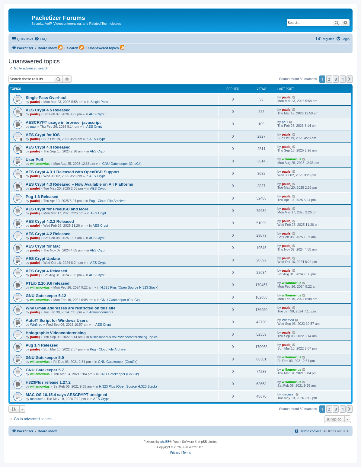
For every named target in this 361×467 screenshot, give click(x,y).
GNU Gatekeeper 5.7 (45, 370)
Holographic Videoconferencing (56, 333)
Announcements (101, 312)
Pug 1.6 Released (42, 196)
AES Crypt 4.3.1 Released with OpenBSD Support (72, 172)
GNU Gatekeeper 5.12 (46, 295)
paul (33, 126)
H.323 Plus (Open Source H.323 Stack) (129, 287)
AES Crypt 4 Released (46, 271)
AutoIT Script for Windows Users (57, 320)
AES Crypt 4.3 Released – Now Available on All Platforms (79, 184)
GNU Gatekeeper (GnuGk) (122, 163)
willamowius (40, 163)
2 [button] (329, 79)
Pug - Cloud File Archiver (107, 201)
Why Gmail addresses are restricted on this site (71, 308)
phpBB (164, 441)
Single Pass (99, 102)
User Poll (34, 159)
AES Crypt (96, 114)
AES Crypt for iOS (43, 135)
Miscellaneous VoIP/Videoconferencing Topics (124, 337)
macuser (36, 399)
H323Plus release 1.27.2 (48, 382)
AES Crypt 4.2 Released (48, 234)
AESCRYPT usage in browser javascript (63, 122)
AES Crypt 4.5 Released (48, 110)
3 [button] (336, 79)
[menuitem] (40, 39)
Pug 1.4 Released (42, 345)
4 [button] (343, 79)
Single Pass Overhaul (46, 97)
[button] (350, 79)
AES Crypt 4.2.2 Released (50, 221)
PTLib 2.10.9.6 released (47, 283)
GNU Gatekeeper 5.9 (45, 357)
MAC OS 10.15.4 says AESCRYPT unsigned (66, 394)
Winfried (36, 324)
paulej (35, 102)
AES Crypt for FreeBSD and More (57, 209)
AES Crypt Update (43, 258)
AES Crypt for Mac (43, 246)
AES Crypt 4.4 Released (48, 147)
